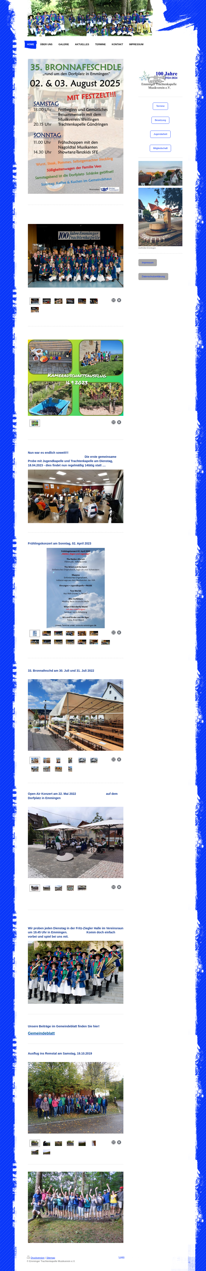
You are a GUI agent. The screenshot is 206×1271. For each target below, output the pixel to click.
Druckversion (35, 1257)
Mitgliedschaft (160, 148)
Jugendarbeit (160, 134)
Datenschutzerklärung (153, 276)
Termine (160, 106)
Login (121, 1257)
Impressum (147, 262)
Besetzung (160, 120)
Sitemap (50, 1257)
